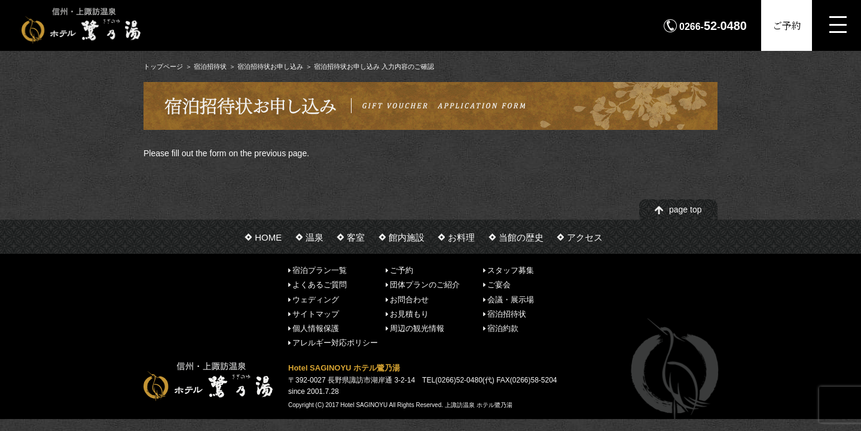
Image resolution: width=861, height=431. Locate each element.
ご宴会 (499, 284)
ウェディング (315, 299)
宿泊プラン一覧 (319, 270)
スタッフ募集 (510, 270)
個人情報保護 (315, 328)
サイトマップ (315, 313)
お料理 (461, 237)
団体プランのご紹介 (425, 284)
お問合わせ (409, 299)
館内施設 (407, 237)
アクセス (585, 237)
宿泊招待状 (210, 66)
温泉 (314, 237)
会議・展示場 (510, 299)
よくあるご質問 (319, 284)
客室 (356, 237)
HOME (268, 237)
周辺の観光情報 (417, 328)
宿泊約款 (502, 328)
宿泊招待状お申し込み (270, 66)
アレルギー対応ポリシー (335, 342)
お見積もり (409, 313)
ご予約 (787, 25)
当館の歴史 (521, 237)
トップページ (163, 66)
